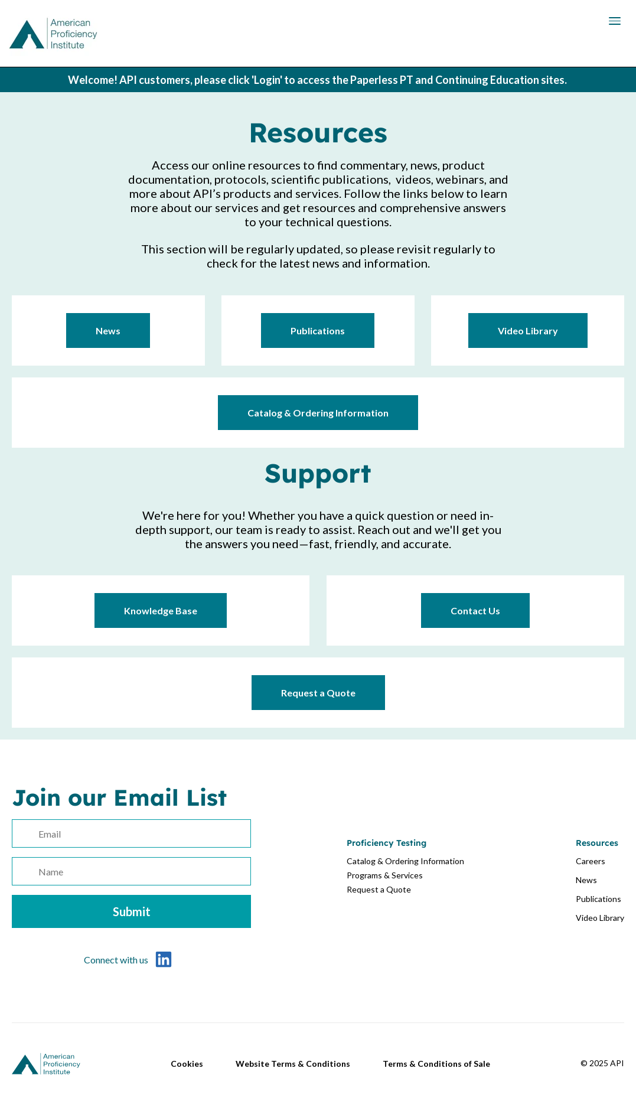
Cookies (187, 1064)
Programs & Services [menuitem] (385, 875)
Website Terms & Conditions (293, 1064)
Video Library (528, 330)
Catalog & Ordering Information (318, 412)
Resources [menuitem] (597, 843)
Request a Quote (318, 692)
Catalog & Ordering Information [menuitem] (405, 861)
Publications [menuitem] (598, 899)
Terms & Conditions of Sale (436, 1064)
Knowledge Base (160, 610)
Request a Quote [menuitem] (379, 889)
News (108, 330)
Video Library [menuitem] (600, 918)
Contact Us (475, 610)
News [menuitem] (586, 880)
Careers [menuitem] (590, 861)
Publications (318, 330)
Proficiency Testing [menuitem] (386, 843)
